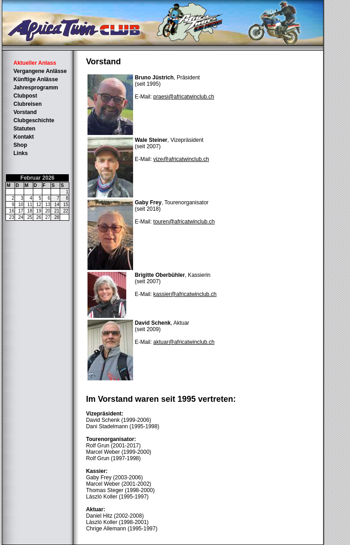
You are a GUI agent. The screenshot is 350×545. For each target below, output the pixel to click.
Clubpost (25, 96)
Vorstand (24, 112)
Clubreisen (27, 104)
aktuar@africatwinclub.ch (183, 342)
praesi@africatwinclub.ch (183, 96)
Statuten (24, 128)
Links (20, 153)
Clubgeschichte (33, 120)
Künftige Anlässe (35, 79)
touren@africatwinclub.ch (184, 221)
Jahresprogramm (35, 87)
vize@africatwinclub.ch (181, 159)
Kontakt (23, 137)
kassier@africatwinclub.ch (184, 294)
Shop (20, 145)
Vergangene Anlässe (40, 71)
